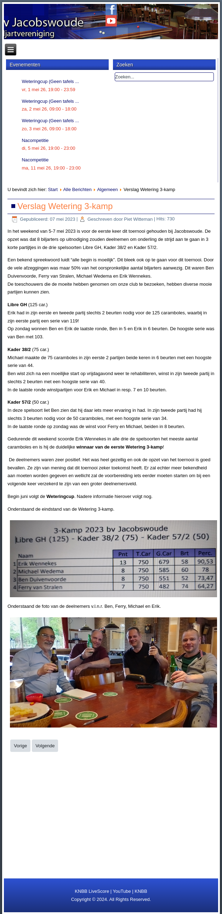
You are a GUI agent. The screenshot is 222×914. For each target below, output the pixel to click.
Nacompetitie (35, 140)
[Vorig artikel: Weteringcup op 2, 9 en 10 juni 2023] (20, 746)
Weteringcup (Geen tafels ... (50, 81)
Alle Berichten (77, 189)
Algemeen (107, 189)
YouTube (122, 891)
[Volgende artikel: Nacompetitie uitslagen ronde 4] (45, 746)
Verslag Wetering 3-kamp (65, 206)
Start (52, 189)
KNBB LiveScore (92, 891)
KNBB (141, 891)
